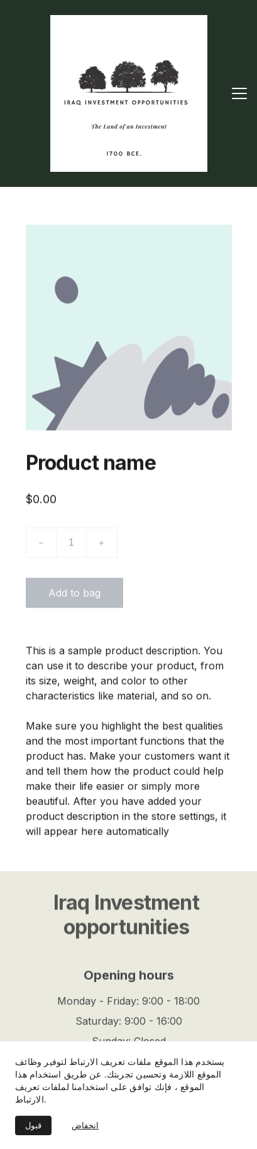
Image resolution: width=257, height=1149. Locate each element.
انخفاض (85, 1125)
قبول (33, 1125)
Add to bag (74, 598)
